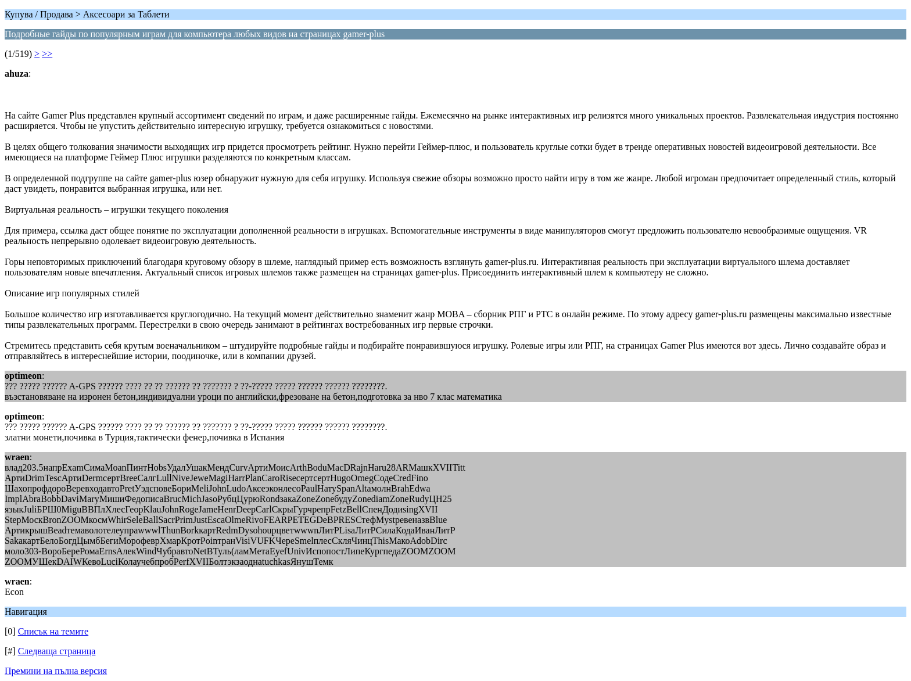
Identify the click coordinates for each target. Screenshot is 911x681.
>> (47, 54)
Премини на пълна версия (56, 671)
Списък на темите (53, 631)
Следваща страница (57, 651)
